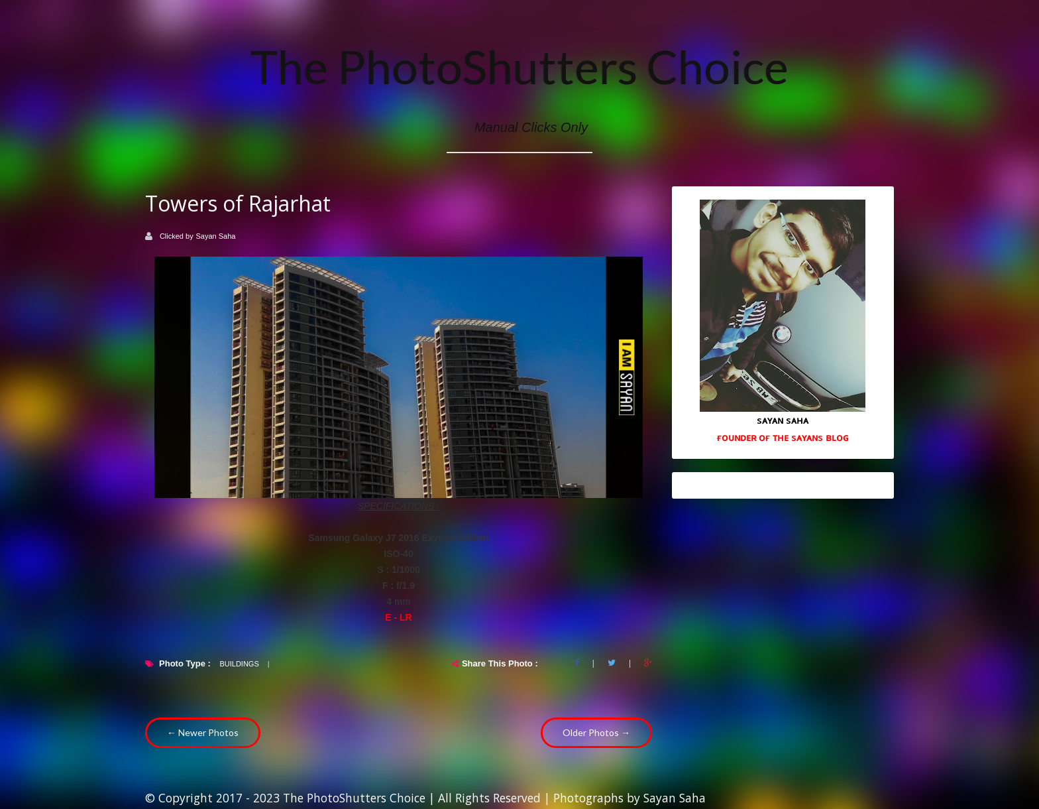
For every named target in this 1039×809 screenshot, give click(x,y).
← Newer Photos (203, 732)
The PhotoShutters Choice (519, 66)
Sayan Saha (216, 236)
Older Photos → (596, 732)
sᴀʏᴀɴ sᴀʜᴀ (782, 419)
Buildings (238, 664)
